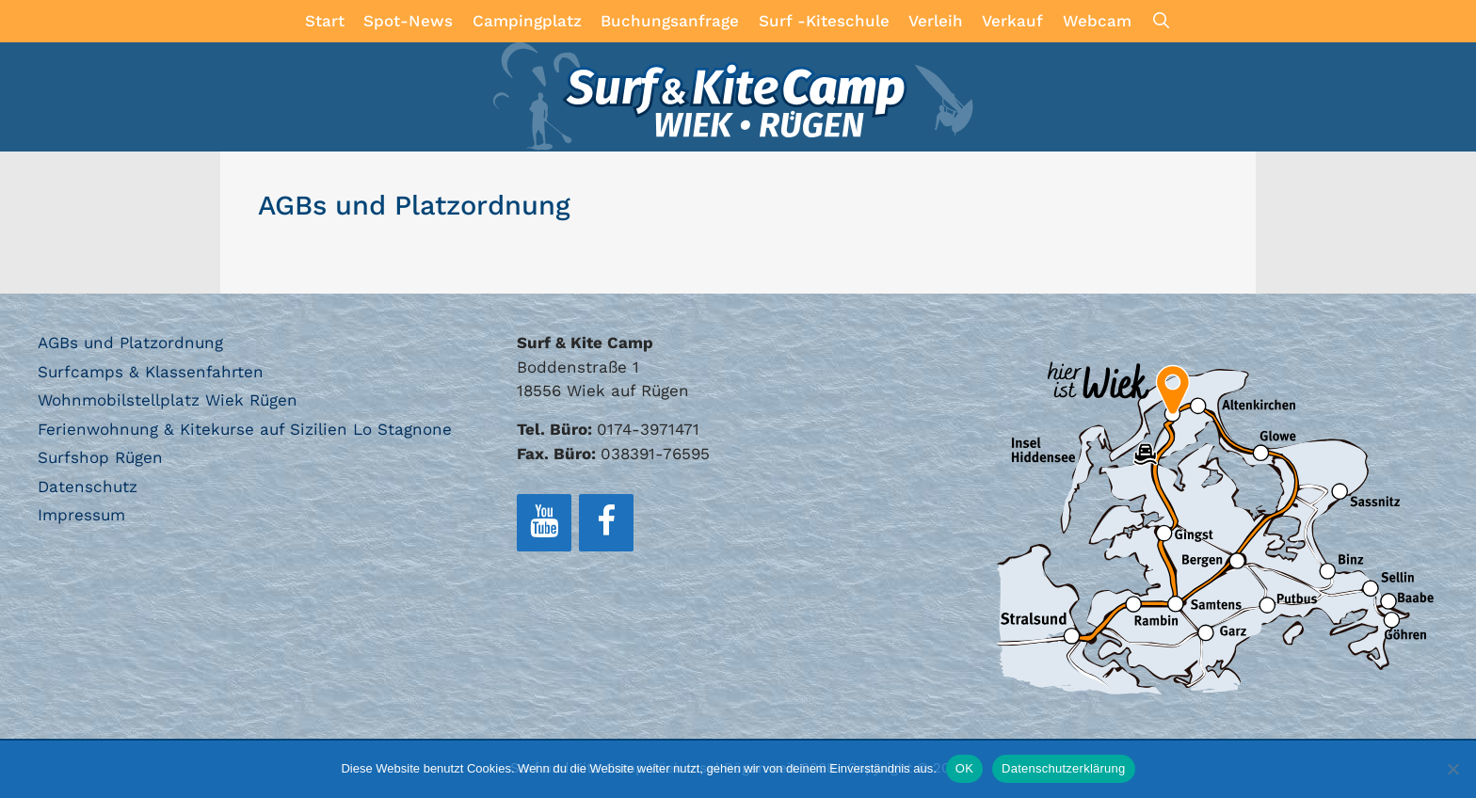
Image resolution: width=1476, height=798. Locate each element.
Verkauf (1012, 20)
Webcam (1097, 20)
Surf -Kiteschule (824, 20)
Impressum (81, 514)
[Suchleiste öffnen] (1160, 21)
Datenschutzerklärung (1063, 768)
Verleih (935, 20)
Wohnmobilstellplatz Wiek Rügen (167, 400)
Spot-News (408, 20)
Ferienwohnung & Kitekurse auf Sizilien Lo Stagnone (245, 429)
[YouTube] (544, 522)
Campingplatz (527, 20)
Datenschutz (87, 486)
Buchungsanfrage (670, 20)
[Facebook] (606, 522)
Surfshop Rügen (100, 457)
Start (325, 20)
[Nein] (1452, 768)
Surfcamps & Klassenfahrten (151, 371)
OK (964, 768)
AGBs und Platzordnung (130, 342)
